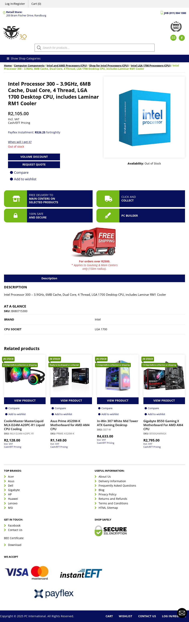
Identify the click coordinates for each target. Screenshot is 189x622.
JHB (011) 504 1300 (175, 13)
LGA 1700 (101, 329)
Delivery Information (112, 481)
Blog (101, 490)
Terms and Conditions (113, 503)
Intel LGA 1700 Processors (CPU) (151, 65)
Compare (21, 172)
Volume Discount (34, 157)
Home (8, 65)
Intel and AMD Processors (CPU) (67, 65)
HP (10, 494)
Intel (98, 319)
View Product (25, 400)
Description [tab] (49, 278)
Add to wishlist (25, 179)
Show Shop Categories (23, 58)
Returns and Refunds (113, 499)
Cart (109, 616)
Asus (11, 481)
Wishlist (125, 616)
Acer (11, 476)
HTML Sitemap (108, 508)
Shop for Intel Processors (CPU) (109, 65)
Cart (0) (36, 4)
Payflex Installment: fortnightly (34, 132)
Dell (10, 485)
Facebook (14, 525)
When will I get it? (20, 142)
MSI (10, 508)
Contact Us (15, 530)
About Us (105, 476)
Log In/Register (15, 4)
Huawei (13, 499)
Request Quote (34, 164)
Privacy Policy (107, 494)
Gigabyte (14, 490)
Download (14, 545)
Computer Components (29, 65)
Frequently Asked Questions (117, 485)
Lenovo (12, 503)
